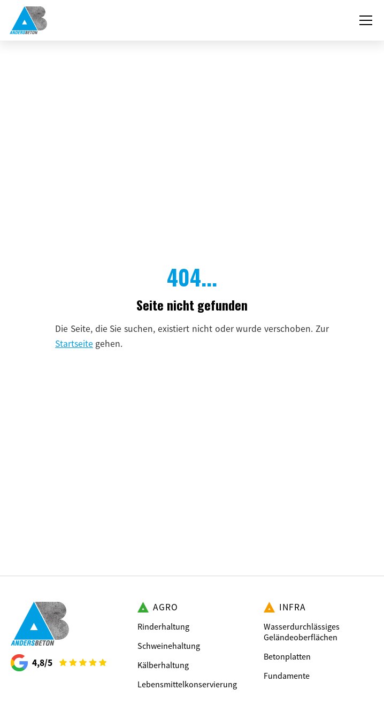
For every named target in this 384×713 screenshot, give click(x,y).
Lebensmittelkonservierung (187, 684)
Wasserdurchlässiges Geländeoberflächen (302, 631)
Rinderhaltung (163, 626)
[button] (363, 20)
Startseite (74, 344)
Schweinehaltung (168, 645)
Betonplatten (287, 656)
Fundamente (287, 675)
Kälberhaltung (163, 665)
